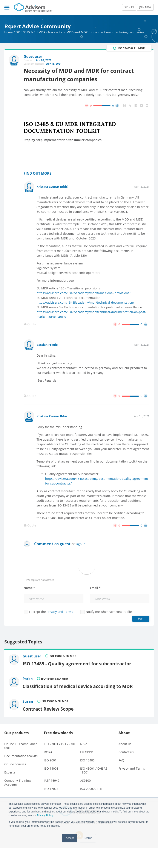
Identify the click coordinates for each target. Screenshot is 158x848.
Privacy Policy (45, 815)
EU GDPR (86, 752)
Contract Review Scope (48, 709)
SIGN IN (129, 7)
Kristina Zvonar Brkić (52, 187)
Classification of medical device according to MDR (78, 686)
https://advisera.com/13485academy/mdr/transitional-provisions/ (83, 293)
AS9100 (85, 780)
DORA (48, 752)
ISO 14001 (51, 768)
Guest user (32, 656)
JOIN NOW (145, 7)
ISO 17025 (51, 789)
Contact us (126, 752)
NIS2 (83, 744)
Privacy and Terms (60, 612)
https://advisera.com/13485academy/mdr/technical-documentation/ (85, 302)
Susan (28, 701)
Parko (28, 678)
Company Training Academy (17, 782)
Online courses (15, 764)
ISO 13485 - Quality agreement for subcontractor (77, 663)
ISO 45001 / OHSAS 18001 (93, 770)
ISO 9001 (50, 760)
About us (124, 744)
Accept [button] (70, 838)
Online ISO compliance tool (20, 746)
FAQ (121, 760)
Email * (95, 588)
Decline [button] (88, 838)
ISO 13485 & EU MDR (30, 32)
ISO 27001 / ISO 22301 (59, 744)
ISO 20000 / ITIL (91, 789)
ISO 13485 (87, 760)
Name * (29, 588)
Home (8, 32)
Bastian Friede (47, 345)
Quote (30, 324)
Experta (9, 772)
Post (140, 618)
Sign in (80, 544)
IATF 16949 (51, 780)
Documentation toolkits (21, 756)
